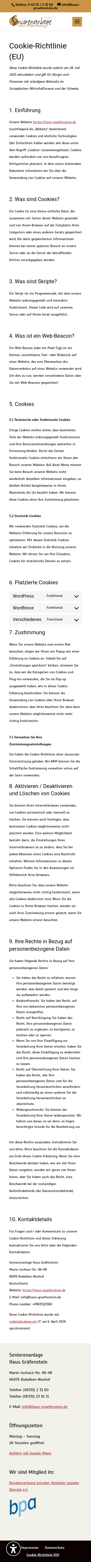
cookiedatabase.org (23, 1322)
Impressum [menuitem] (29, 1548)
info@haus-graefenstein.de (44, 1406)
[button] (77, 24)
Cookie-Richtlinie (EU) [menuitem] (42, 1555)
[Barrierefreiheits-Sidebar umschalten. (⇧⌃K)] (13, 1549)
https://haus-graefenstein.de (54, 122)
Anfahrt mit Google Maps (30, 1453)
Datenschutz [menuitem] (55, 1548)
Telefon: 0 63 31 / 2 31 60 (34, 5)
